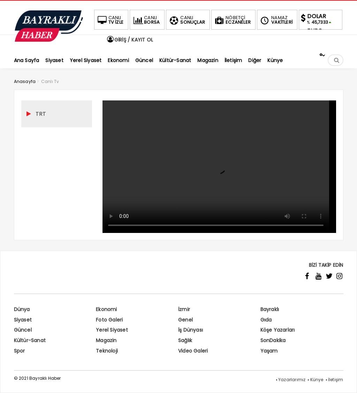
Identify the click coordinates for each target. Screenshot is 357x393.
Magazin (106, 340)
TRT (41, 114)
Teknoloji (107, 350)
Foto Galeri (109, 319)
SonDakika (273, 340)
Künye (317, 380)
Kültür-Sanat (30, 340)
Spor (19, 350)
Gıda (266, 319)
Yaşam (269, 350)
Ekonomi (106, 309)
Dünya (22, 309)
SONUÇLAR (186, 19)
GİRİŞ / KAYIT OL (129, 39)
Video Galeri (193, 350)
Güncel (23, 329)
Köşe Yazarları (277, 329)
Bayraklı (269, 309)
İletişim (335, 380)
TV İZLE (109, 19)
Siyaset (23, 319)
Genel (185, 319)
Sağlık (185, 340)
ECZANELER (232, 19)
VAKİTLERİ (276, 19)
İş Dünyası (190, 329)
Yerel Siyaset (112, 329)
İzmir (184, 309)
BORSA (146, 19)
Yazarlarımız (291, 380)
